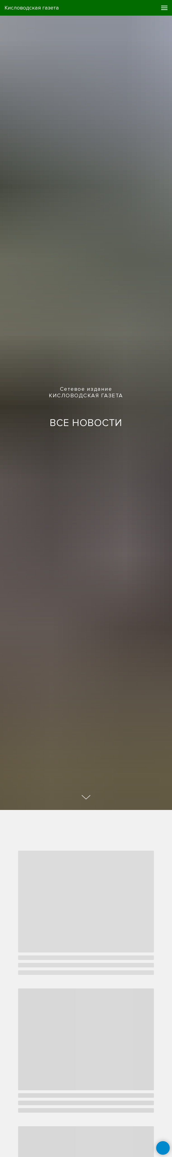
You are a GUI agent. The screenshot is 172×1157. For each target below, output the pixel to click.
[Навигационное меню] (164, 8)
